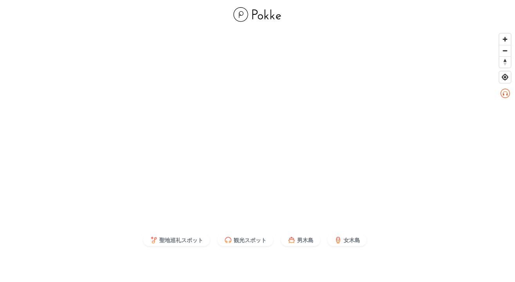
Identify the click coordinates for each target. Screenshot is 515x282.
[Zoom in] (505, 39)
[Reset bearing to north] (505, 62)
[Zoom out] (505, 50)
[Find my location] (505, 77)
